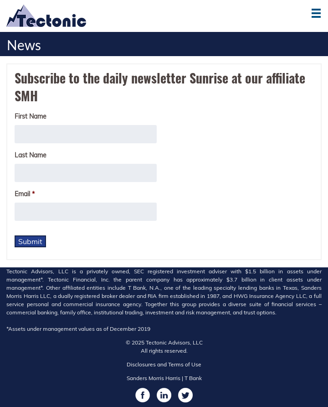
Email (25, 194)
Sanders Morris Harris (153, 378)
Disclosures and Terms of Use (164, 364)
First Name (30, 116)
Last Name (30, 155)
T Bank (193, 378)
